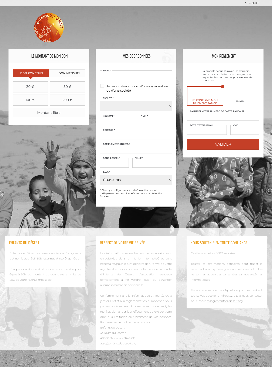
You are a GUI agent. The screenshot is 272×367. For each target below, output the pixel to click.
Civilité (108, 98)
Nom (144, 116)
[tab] (31, 73)
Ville (139, 158)
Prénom (109, 116)
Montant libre (37, 112)
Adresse (109, 130)
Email (107, 70)
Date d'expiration (201, 125)
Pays (106, 172)
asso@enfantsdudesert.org (118, 343)
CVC (235, 125)
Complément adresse (116, 144)
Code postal (111, 158)
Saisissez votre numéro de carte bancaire (217, 111)
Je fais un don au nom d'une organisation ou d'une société (137, 88)
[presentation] (31, 73)
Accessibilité (252, 3)
